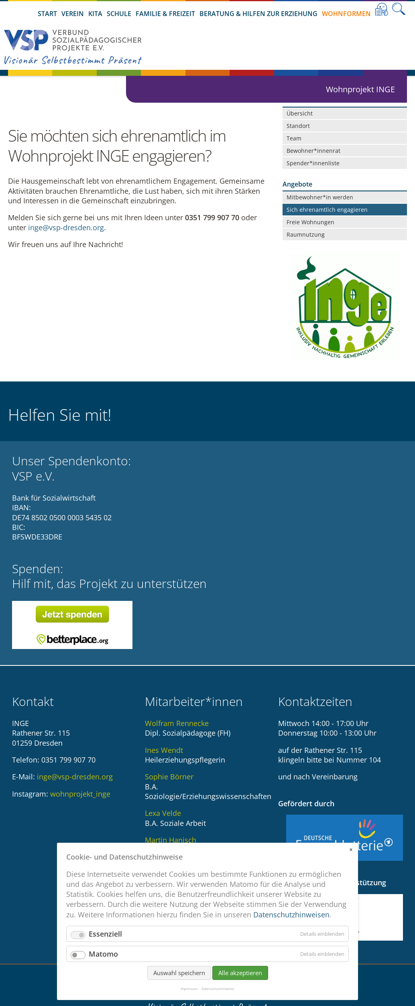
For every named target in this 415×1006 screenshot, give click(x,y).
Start (47, 13)
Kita (95, 13)
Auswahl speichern (179, 982)
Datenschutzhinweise (217, 998)
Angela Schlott (169, 800)
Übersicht (300, 113)
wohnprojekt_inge (80, 701)
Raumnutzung (306, 234)
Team (294, 138)
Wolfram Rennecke (177, 630)
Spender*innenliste (313, 163)
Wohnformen (346, 13)
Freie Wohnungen (310, 222)
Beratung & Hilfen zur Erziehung (258, 13)
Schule (119, 13)
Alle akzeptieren (240, 982)
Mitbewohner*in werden (320, 197)
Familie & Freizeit (165, 13)
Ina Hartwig (164, 774)
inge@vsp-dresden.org (66, 230)
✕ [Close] (350, 858)
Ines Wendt (164, 657)
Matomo (103, 962)
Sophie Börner (169, 684)
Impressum (189, 998)
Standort (298, 126)
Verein (72, 13)
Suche (399, 9)
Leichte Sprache (382, 9)
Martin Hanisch (170, 747)
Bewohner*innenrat (313, 150)
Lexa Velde (163, 720)
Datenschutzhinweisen (291, 923)
